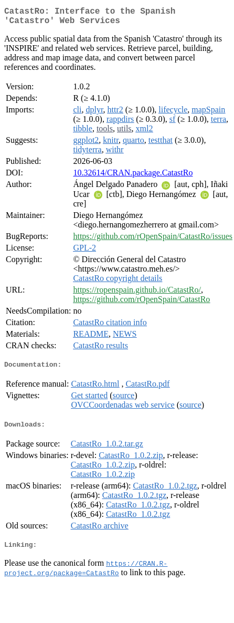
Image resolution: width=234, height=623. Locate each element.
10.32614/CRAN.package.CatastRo (133, 176)
